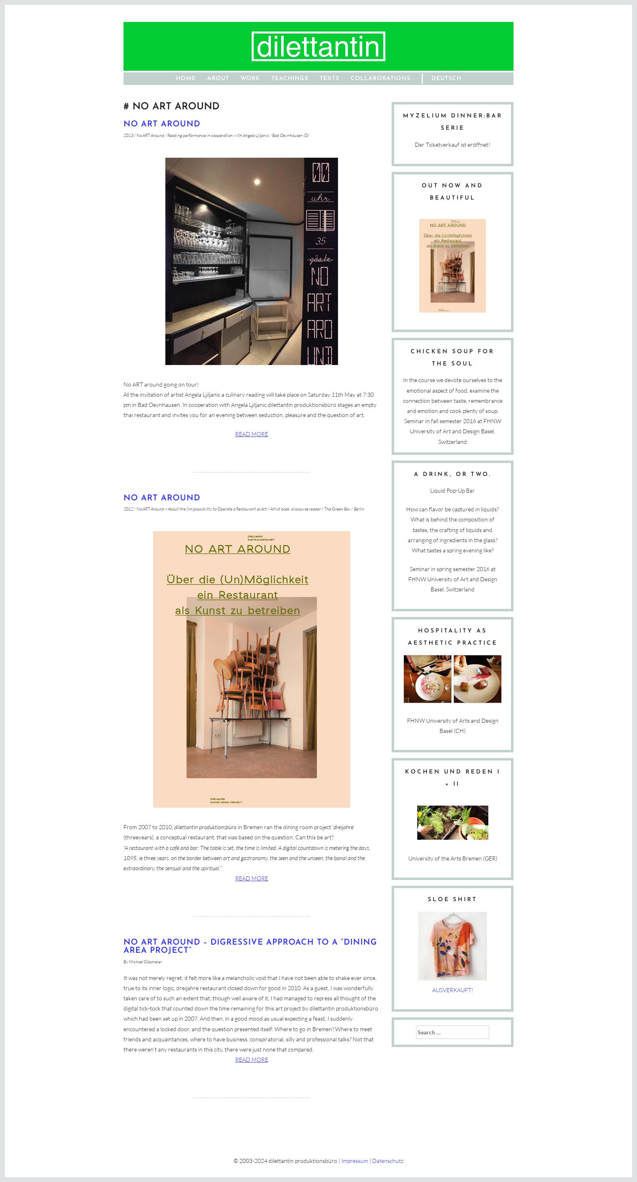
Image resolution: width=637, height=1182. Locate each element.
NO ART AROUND (162, 498)
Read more (251, 433)
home (186, 79)
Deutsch (446, 79)
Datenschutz (387, 1160)
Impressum (354, 1160)
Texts (329, 79)
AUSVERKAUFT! (452, 989)
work (250, 79)
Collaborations (380, 79)
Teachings (289, 79)
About (218, 79)
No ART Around (162, 124)
